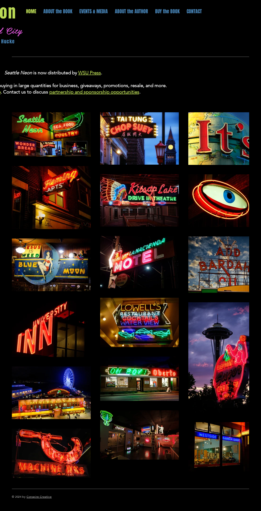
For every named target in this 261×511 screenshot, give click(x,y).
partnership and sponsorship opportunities (94, 92)
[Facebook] (227, 496)
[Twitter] (236, 496)
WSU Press (89, 73)
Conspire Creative (39, 496)
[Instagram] (246, 496)
